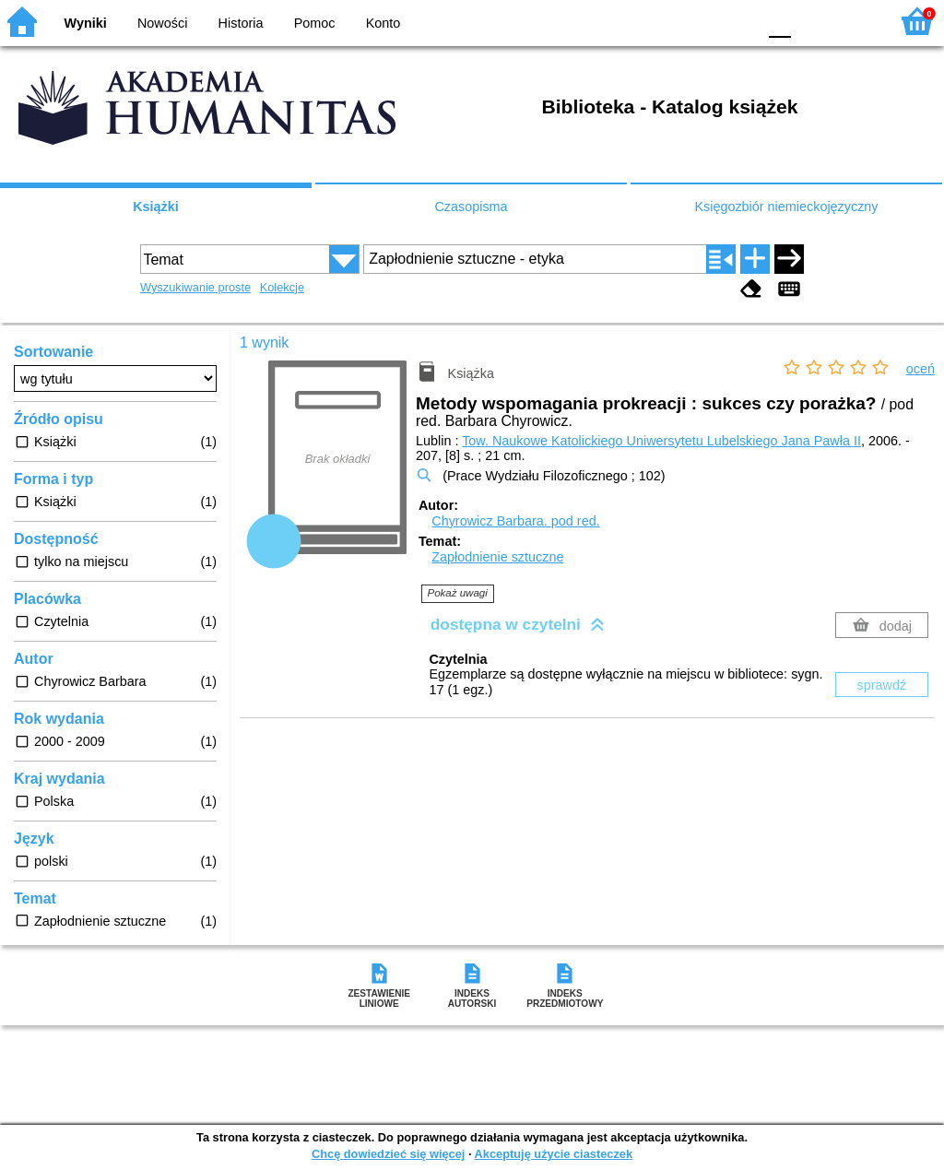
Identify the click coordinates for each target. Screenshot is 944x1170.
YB (699, 21)
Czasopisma (470, 206)
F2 (854, 21)
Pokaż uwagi (458, 592)
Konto (383, 23)
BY (737, 21)
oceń (920, 368)
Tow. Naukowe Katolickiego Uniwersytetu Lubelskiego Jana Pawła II (661, 440)
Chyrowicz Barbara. (515, 521)
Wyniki (86, 23)
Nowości (162, 23)
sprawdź (882, 685)
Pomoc (315, 23)
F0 (779, 21)
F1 (811, 21)
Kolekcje (282, 287)
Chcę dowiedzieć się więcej (388, 1154)
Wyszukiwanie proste (195, 287)
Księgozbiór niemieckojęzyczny (786, 206)
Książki (156, 206)
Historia (241, 23)
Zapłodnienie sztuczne (497, 557)
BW (663, 21)
